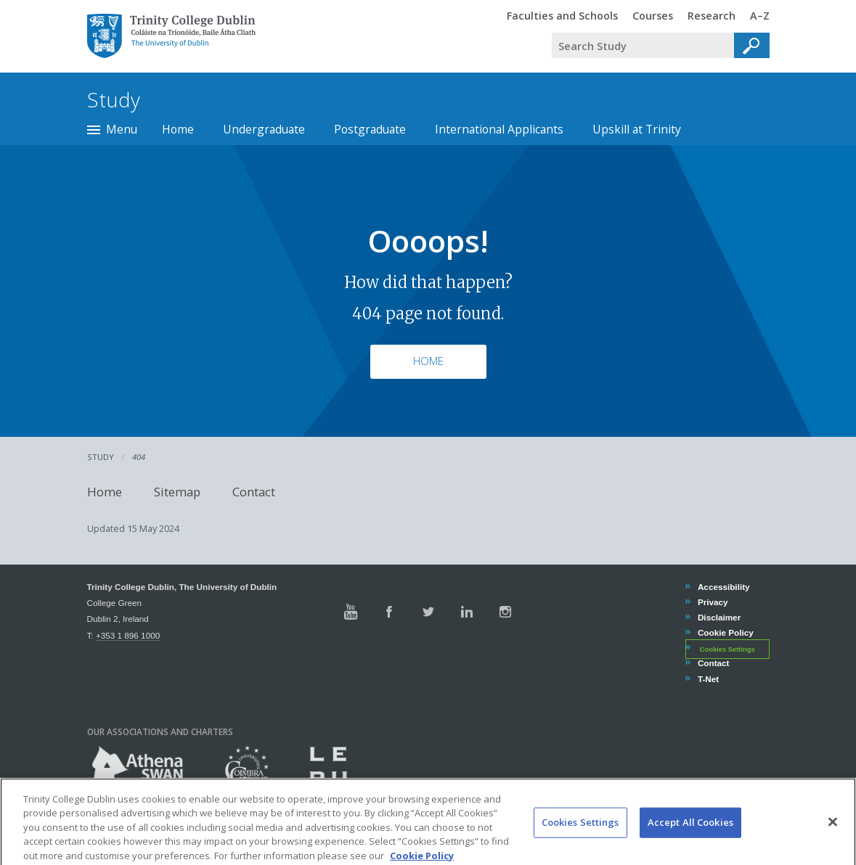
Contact (253, 491)
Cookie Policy (725, 632)
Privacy (712, 602)
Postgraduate (370, 129)
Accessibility (723, 586)
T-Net (708, 679)
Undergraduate (264, 129)
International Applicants (499, 129)
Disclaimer (719, 617)
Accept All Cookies (690, 836)
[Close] (833, 836)
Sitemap (177, 491)
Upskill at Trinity (636, 129)
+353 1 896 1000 (128, 635)
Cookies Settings (727, 648)
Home (178, 129)
